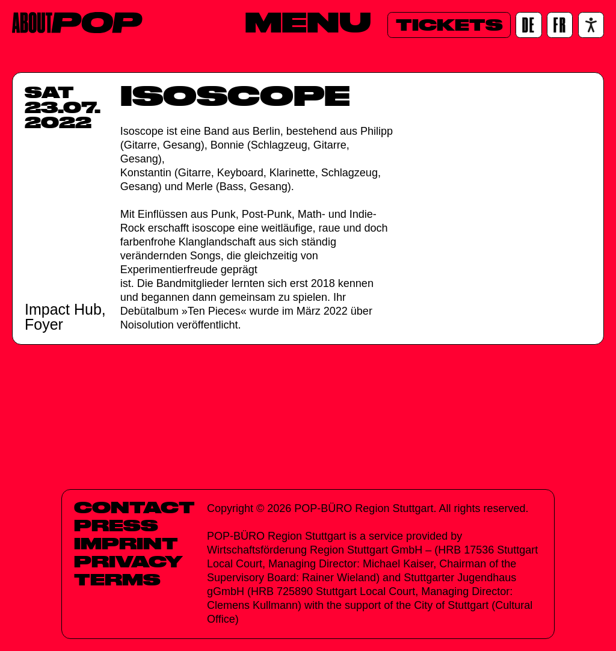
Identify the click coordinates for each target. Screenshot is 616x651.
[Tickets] (449, 25)
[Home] (77, 22)
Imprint (126, 543)
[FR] (559, 25)
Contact (134, 507)
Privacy (128, 561)
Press (116, 525)
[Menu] (308, 22)
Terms (117, 579)
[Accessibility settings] (591, 25)
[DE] (528, 25)
